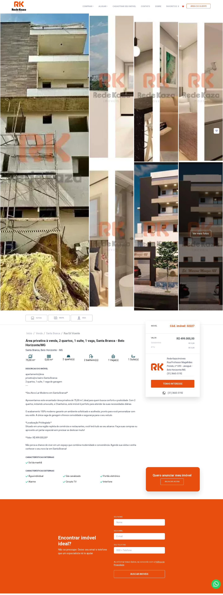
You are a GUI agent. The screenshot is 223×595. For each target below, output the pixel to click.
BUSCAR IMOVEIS (139, 574)
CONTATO (145, 6)
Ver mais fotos (201, 233)
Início (29, 333)
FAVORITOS (175, 6)
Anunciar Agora (172, 482)
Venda (39, 333)
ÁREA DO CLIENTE (198, 6)
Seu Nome (118, 517)
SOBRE (158, 6)
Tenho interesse (172, 382)
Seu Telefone (120, 545)
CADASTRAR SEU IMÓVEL (124, 6)
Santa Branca (53, 333)
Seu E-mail (118, 531)
